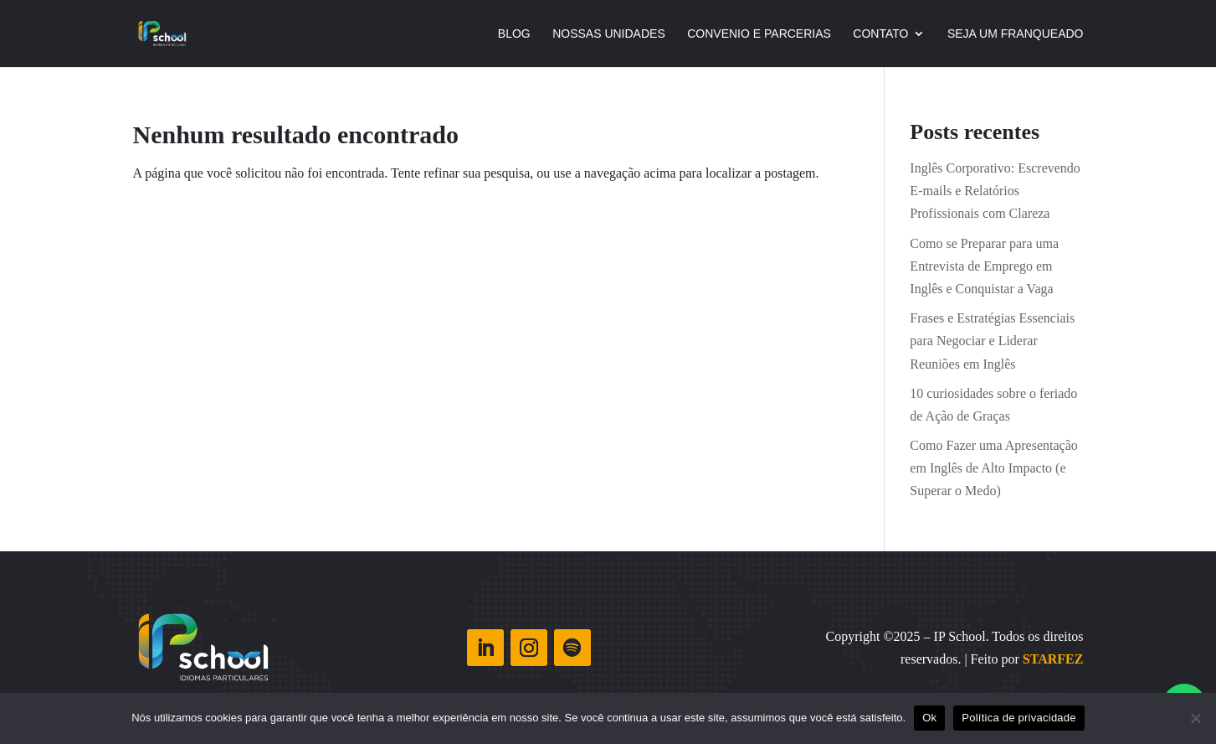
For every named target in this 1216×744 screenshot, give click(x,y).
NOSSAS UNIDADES (608, 34)
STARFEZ (1053, 659)
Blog (514, 34)
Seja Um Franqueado (1015, 34)
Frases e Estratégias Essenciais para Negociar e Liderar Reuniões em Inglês (992, 340)
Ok (929, 717)
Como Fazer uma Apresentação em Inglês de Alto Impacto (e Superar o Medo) (993, 468)
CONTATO (880, 34)
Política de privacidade (1019, 717)
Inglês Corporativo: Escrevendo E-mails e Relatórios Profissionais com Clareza (995, 190)
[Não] (1195, 718)
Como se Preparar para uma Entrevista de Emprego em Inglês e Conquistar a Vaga (984, 266)
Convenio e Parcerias (759, 34)
